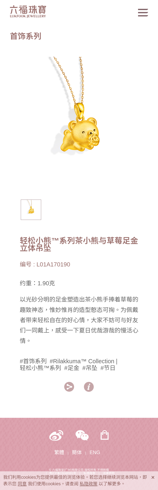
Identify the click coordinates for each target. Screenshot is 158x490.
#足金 (71, 368)
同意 (22, 483)
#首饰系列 (33, 361)
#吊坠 (90, 368)
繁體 (59, 452)
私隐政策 (88, 483)
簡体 (77, 452)
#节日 (108, 368)
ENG (94, 452)
